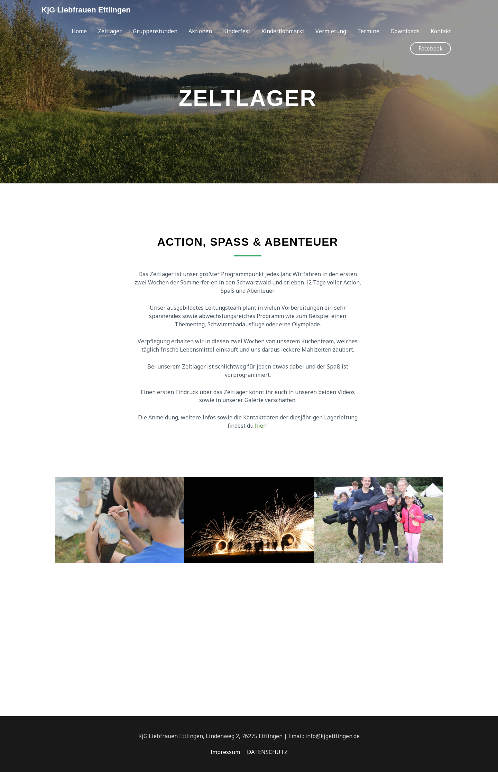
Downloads (404, 31)
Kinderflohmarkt (282, 31)
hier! (261, 425)
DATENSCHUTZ (267, 752)
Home (79, 31)
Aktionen (200, 31)
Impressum (225, 752)
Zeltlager (110, 31)
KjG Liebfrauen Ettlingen (86, 10)
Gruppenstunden (155, 31)
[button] (430, 48)
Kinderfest (236, 31)
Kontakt (441, 31)
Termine (368, 31)
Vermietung (330, 31)
